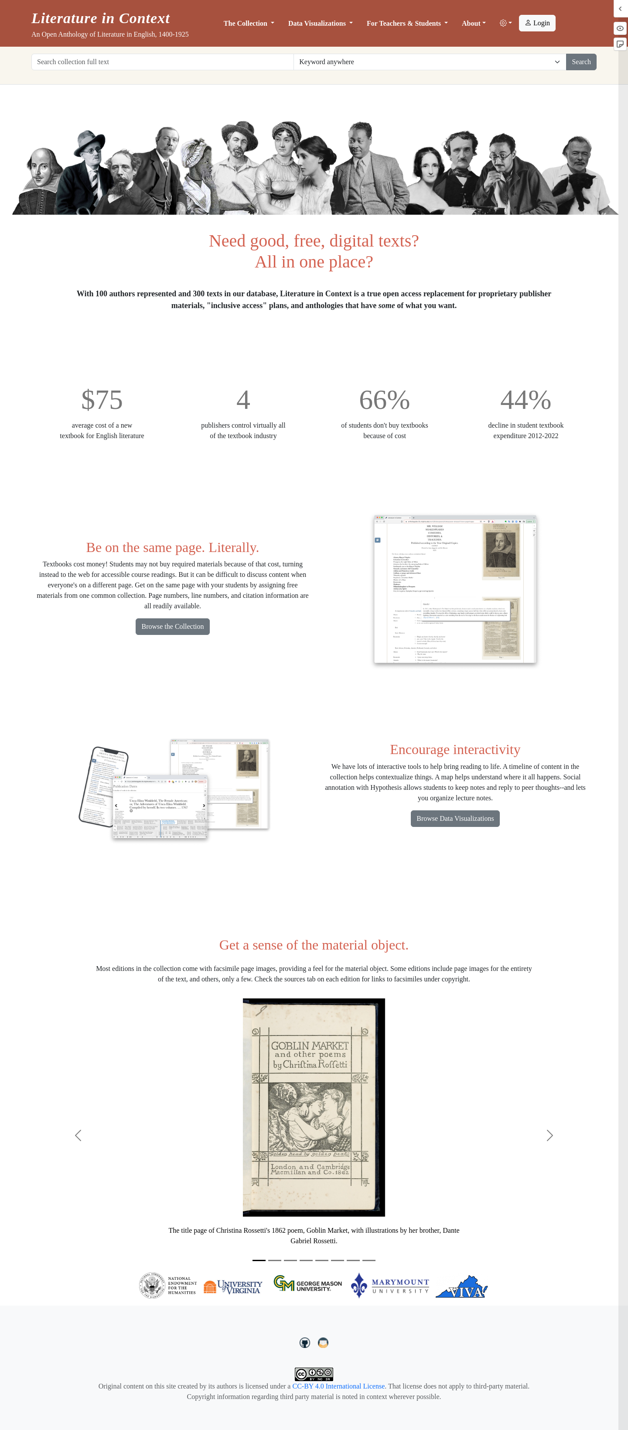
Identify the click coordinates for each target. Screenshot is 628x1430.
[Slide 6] (337, 1260)
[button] (506, 23)
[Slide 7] (353, 1260)
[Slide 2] (274, 1260)
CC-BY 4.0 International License (338, 1386)
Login (537, 23)
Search (581, 61)
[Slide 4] (306, 1260)
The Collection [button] (246, 23)
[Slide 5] (321, 1260)
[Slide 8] (368, 1260)
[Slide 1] (259, 1260)
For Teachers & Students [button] (405, 23)
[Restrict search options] (430, 62)
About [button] (471, 23)
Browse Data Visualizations (455, 818)
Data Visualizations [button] (318, 23)
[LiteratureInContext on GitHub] (306, 1342)
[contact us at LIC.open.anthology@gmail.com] (323, 1342)
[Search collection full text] (162, 62)
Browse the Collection (172, 626)
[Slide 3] (290, 1260)
